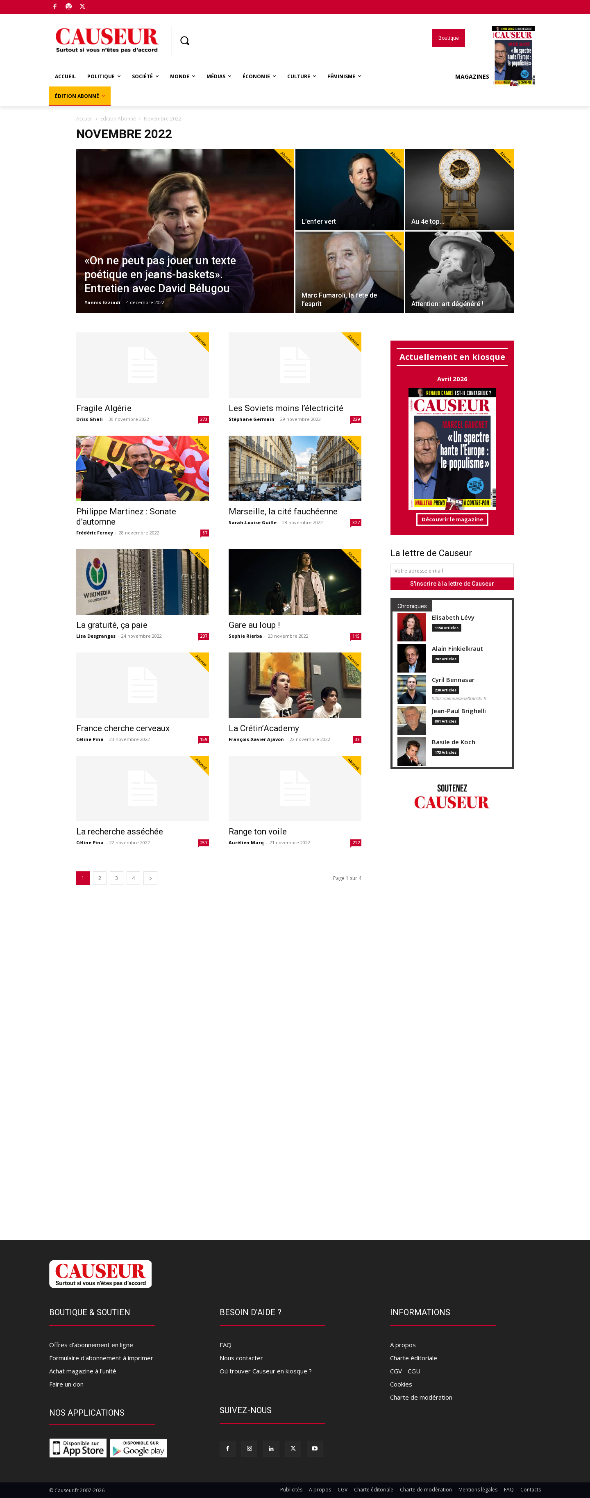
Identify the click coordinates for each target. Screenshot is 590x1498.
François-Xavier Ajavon (256, 739)
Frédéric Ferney (94, 533)
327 (356, 522)
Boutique (102, 5)
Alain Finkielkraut (457, 648)
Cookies (401, 1384)
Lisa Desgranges (96, 636)
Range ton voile (258, 832)
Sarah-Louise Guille (253, 522)
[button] (184, 40)
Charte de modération (421, 1397)
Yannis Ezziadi (102, 302)
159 (203, 739)
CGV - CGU (405, 1371)
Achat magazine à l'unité (82, 1371)
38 (357, 739)
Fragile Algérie (104, 408)
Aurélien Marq (246, 842)
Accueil (84, 118)
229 (356, 419)
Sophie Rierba (245, 636)
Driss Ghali (89, 419)
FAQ (225, 1345)
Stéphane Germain (252, 419)
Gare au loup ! (254, 625)
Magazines (495, 76)
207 (203, 636)
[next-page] (150, 878)
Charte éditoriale (413, 1358)
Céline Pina (90, 739)
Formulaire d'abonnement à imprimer (101, 1358)
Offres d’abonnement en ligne (91, 1345)
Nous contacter (241, 1358)
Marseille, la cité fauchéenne (283, 511)
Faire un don (66, 1384)
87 (204, 533)
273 (203, 419)
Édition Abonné (118, 118)
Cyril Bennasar (453, 680)
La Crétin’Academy (264, 728)
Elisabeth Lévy (453, 617)
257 (203, 843)
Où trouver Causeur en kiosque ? (266, 1371)
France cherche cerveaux (123, 728)
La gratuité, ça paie (112, 625)
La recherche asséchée (119, 832)
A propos (403, 1345)
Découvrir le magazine (452, 519)
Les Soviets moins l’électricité (286, 408)
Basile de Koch (453, 742)
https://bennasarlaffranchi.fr (459, 698)
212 (356, 843)
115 (356, 636)
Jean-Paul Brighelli (459, 711)
